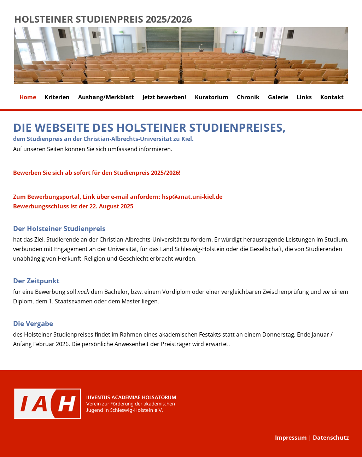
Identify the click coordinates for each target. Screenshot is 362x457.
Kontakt (332, 97)
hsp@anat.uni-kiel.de (192, 197)
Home (27, 97)
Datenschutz (331, 437)
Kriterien (57, 97)
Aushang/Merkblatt (106, 97)
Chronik (248, 97)
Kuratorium (211, 97)
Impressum (291, 437)
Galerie (278, 97)
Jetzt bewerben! (164, 97)
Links (304, 97)
